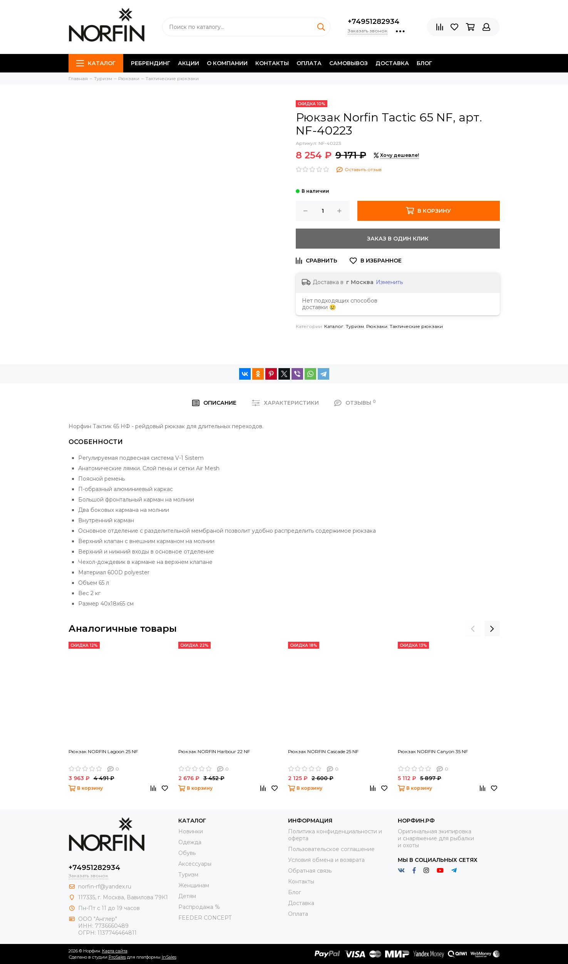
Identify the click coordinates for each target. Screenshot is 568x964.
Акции (188, 63)
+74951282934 (373, 21)
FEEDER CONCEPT (204, 917)
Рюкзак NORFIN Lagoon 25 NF (103, 751)
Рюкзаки (376, 326)
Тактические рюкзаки (416, 326)
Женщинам (193, 885)
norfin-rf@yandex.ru (104, 886)
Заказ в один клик (398, 238)
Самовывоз (348, 63)
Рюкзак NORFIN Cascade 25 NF (323, 751)
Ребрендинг (150, 63)
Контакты (272, 63)
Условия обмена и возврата (326, 859)
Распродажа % (199, 906)
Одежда (189, 842)
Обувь (187, 853)
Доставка (392, 63)
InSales (169, 957)
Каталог (96, 63)
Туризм (355, 326)
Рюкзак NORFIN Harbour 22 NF (214, 751)
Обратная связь (310, 870)
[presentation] (473, 628)
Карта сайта (114, 951)
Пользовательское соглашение (331, 849)
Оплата (309, 63)
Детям (187, 896)
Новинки (190, 831)
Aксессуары (194, 863)
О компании (227, 63)
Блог (424, 63)
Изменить (389, 282)
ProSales (117, 957)
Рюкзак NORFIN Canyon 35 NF (433, 751)
